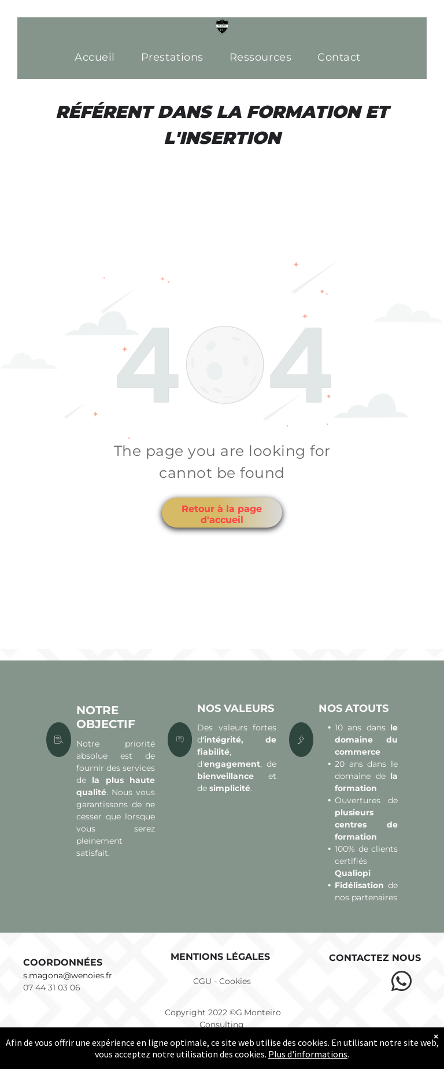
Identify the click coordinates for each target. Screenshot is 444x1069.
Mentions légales (220, 956)
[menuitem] (99, 57)
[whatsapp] (401, 983)
